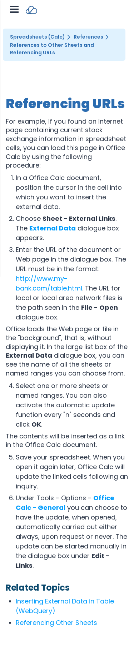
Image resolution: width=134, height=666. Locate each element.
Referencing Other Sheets (56, 622)
